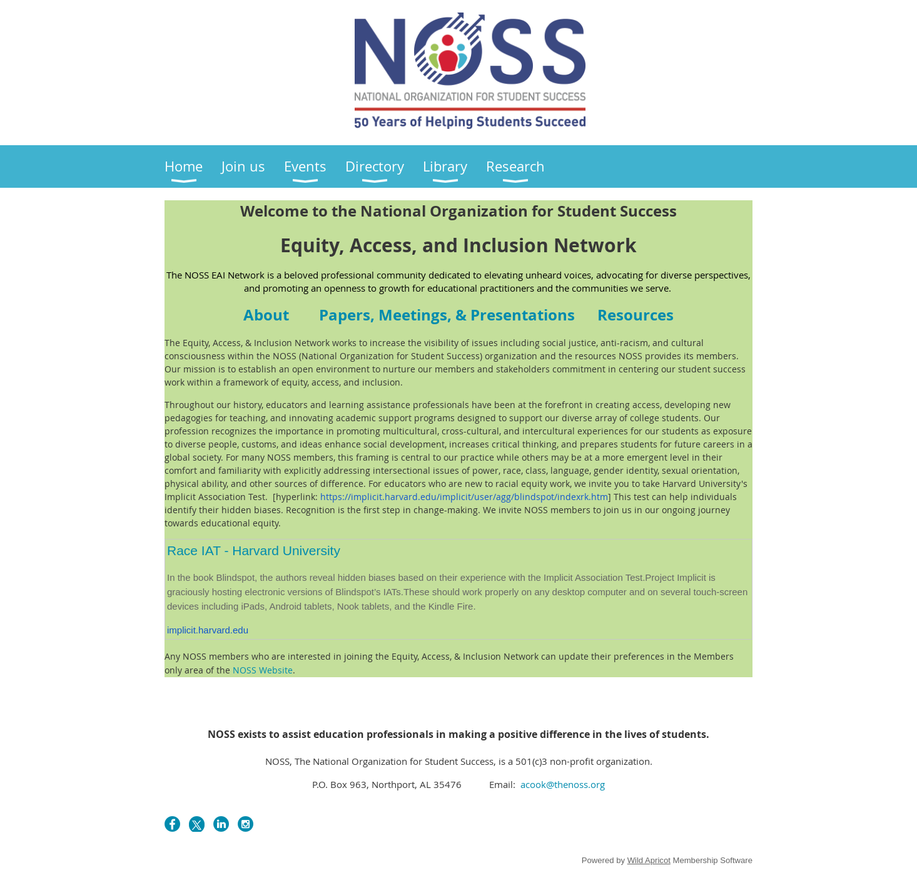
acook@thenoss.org (561, 784)
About (266, 314)
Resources (635, 314)
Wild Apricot (649, 860)
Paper (447, 314)
